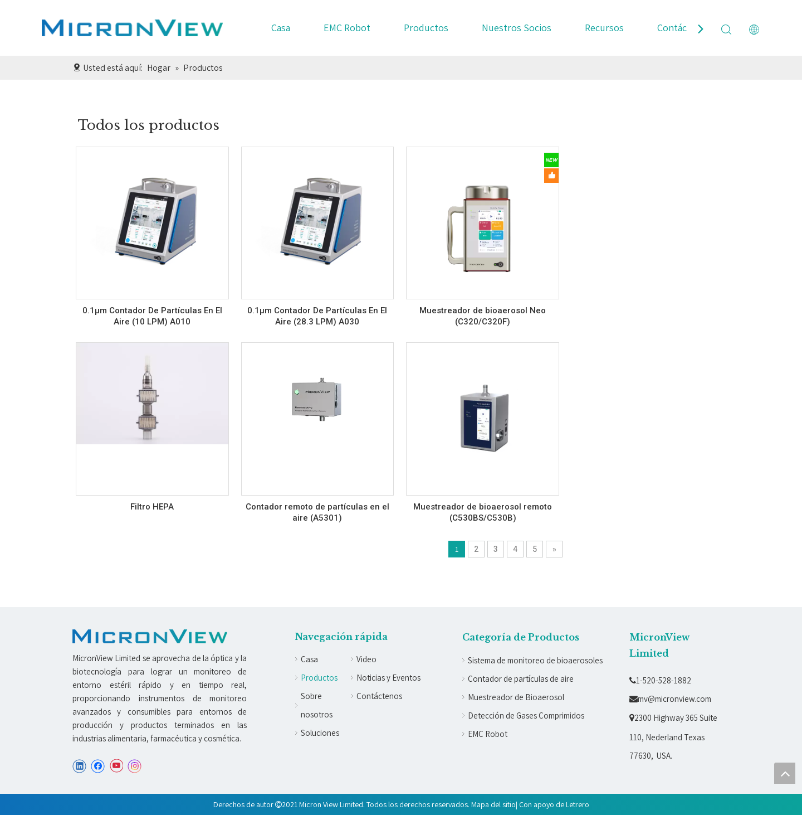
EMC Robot (347, 27)
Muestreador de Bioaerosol (516, 697)
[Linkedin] (79, 766)
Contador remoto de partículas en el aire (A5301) (317, 512)
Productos (426, 27)
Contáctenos (684, 27)
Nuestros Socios (516, 27)
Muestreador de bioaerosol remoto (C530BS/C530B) (482, 512)
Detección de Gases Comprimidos (526, 715)
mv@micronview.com (670, 698)
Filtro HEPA (152, 507)
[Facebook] (98, 766)
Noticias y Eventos (388, 677)
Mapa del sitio (493, 804)
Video (366, 659)
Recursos (604, 27)
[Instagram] (135, 766)
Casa (280, 27)
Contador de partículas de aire (521, 678)
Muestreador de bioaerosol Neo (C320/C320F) (482, 316)
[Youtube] (116, 766)
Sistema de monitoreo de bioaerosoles (535, 660)
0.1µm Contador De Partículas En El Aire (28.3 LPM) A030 (317, 316)
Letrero (577, 804)
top (784, 773)
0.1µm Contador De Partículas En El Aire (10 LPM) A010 (152, 316)
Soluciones (320, 732)
